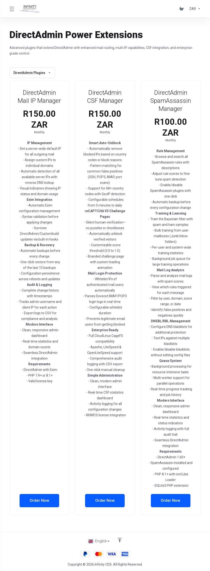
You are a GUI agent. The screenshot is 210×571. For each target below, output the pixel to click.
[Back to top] (120, 540)
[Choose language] (99, 541)
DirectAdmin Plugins (32, 73)
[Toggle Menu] (12, 9)
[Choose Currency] (194, 8)
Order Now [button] (39, 500)
